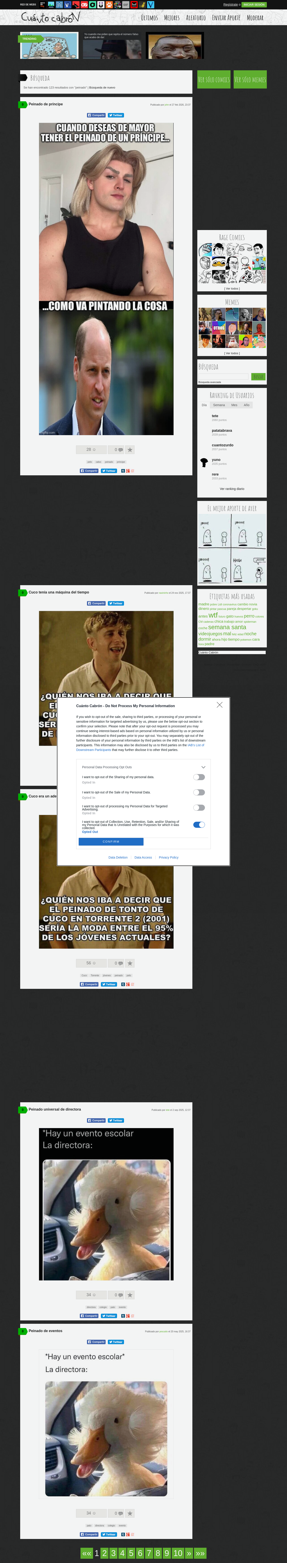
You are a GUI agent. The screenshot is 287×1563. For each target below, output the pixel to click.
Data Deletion (118, 857)
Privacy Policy (168, 857)
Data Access (143, 857)
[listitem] (143, 767)
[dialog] (143, 781)
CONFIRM (111, 841)
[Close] (221, 706)
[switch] (199, 777)
